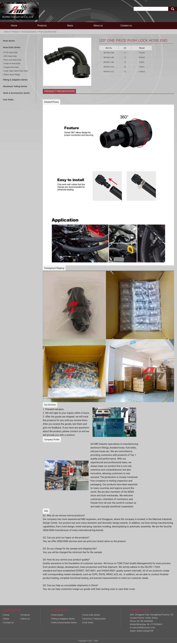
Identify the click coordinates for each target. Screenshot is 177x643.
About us (98, 25)
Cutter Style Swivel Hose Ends (16, 71)
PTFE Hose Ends (11, 52)
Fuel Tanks (8, 99)
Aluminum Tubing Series (15, 86)
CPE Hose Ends (10, 56)
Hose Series (9, 41)
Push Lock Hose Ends (47, 32)
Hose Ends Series (29, 32)
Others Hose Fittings (12, 75)
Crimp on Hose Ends (12, 64)
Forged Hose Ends (11, 67)
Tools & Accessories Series (16, 93)
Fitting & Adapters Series (15, 80)
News (70, 25)
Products (42, 25)
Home (14, 25)
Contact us (126, 25)
